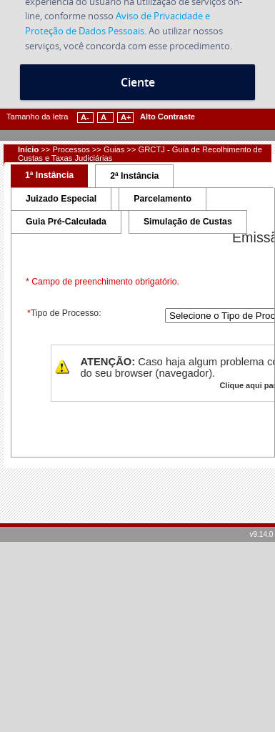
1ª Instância (49, 175)
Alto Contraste (167, 116)
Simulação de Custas (188, 222)
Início (28, 149)
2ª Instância (134, 176)
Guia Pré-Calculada (66, 222)
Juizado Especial (61, 199)
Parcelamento (162, 199)
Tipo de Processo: (63, 313)
